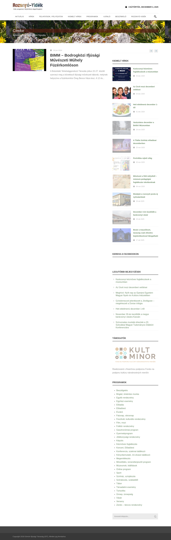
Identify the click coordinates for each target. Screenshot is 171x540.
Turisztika (120, 491)
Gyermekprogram (124, 433)
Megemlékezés (123, 458)
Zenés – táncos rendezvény (129, 505)
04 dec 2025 (140, 76)
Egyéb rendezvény (125, 398)
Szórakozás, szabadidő (127, 480)
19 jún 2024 (57, 50)
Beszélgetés (122, 390)
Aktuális (19, 17)
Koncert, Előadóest (125, 448)
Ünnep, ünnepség (124, 494)
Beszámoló (120, 17)
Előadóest (121, 408)
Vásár (119, 498)
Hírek (31, 17)
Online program (123, 469)
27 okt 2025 (140, 240)
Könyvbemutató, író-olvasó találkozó (133, 455)
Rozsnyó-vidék (138, 17)
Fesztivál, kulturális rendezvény (131, 419)
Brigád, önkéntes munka (127, 394)
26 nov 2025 (140, 130)
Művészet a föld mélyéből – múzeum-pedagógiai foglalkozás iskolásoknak (145, 179)
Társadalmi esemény (126, 487)
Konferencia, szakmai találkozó (130, 451)
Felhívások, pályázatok (51, 17)
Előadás (120, 405)
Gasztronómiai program (127, 430)
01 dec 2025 (140, 112)
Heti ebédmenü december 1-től (130, 309)
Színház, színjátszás (126, 476)
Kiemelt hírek (74, 17)
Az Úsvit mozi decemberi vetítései (131, 287)
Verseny (120, 501)
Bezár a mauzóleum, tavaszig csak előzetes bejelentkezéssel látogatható (145, 233)
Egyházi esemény (124, 401)
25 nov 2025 (140, 147)
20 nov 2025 (140, 162)
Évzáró (119, 412)
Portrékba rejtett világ (142, 158)
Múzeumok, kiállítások (126, 465)
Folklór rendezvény (125, 426)
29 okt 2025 (140, 201)
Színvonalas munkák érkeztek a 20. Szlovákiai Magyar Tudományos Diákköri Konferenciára (135, 325)
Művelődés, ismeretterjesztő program (133, 462)
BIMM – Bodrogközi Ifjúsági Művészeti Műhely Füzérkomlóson (75, 60)
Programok (92, 17)
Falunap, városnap (125, 415)
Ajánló (107, 17)
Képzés (119, 440)
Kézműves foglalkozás (126, 444)
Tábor (119, 483)
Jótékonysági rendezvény (128, 437)
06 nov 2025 (140, 186)
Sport (118, 473)
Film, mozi (121, 423)
